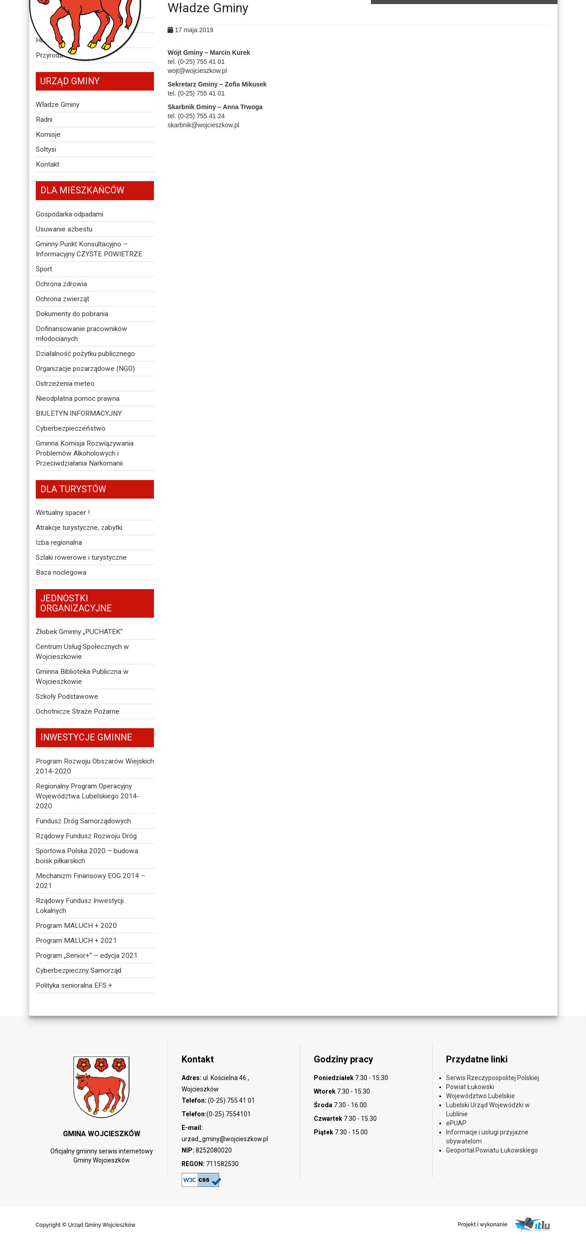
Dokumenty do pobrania (72, 314)
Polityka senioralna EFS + (74, 985)
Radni (44, 119)
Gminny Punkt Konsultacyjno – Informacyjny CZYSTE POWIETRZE (89, 249)
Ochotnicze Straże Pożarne (78, 711)
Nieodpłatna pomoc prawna (78, 398)
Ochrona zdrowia (61, 284)
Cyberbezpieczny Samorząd (78, 970)
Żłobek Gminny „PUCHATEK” (79, 632)
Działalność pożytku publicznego (85, 354)
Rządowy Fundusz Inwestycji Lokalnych (80, 906)
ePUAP (456, 1123)
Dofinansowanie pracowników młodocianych (81, 334)
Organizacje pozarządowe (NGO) (85, 369)
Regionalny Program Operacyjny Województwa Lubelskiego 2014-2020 (87, 796)
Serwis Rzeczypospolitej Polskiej (492, 1077)
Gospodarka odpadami (69, 214)
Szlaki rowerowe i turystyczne (81, 557)
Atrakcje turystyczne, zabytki (79, 528)
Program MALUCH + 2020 (76, 926)
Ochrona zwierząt (62, 299)
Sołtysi (46, 149)
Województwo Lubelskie (480, 1096)
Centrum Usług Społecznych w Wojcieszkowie (82, 652)
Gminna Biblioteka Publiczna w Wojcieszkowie (82, 677)
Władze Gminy (57, 105)
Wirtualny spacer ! (63, 513)
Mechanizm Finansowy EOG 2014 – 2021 (90, 881)
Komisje (48, 134)
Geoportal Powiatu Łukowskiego (492, 1150)
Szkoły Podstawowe (67, 696)
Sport (44, 269)
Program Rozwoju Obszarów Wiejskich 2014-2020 (95, 766)
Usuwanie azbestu (64, 229)
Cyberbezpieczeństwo (71, 428)
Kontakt (47, 164)
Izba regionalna (59, 542)
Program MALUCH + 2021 (76, 941)
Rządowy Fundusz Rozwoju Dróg (86, 836)
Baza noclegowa (61, 572)
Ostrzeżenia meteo (65, 383)
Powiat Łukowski (470, 1086)
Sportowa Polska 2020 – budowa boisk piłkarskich (87, 856)
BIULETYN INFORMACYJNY (79, 413)
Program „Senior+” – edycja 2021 (87, 955)
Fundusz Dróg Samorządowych (83, 821)
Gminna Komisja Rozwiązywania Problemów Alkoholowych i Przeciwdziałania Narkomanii (85, 453)
